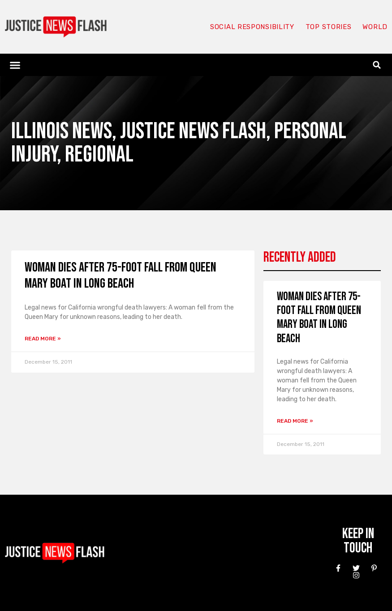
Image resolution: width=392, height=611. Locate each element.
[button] (15, 64)
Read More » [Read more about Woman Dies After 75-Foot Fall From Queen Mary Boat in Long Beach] (43, 338)
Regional (99, 154)
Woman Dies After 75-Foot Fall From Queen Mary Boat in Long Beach (120, 275)
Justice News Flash (193, 131)
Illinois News (61, 131)
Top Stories (329, 27)
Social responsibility (252, 27)
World (375, 27)
